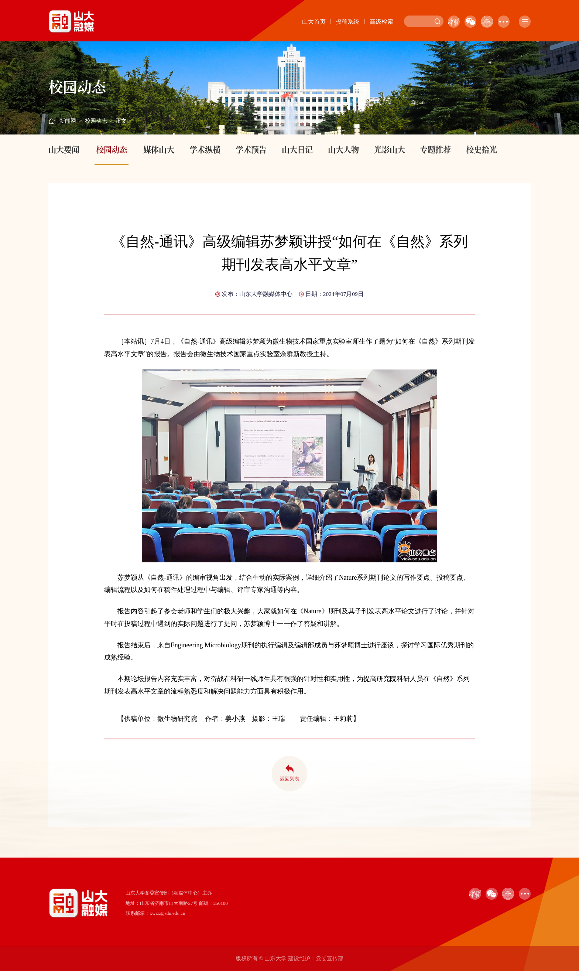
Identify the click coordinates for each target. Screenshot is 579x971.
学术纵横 (204, 149)
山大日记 (297, 149)
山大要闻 (63, 149)
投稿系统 (347, 21)
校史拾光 (481, 149)
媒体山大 (158, 149)
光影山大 (389, 149)
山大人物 (343, 149)
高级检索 (381, 21)
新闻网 (67, 121)
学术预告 (251, 149)
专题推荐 (435, 149)
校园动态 (96, 121)
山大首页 (314, 21)
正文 (121, 121)
